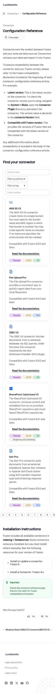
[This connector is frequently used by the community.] (15, 260)
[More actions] (51, 5)
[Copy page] (11, 37)
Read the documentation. (25, 253)
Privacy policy (11, 668)
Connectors (8, 25)
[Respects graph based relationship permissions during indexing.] (22, 440)
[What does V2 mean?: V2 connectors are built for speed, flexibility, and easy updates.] (36, 260)
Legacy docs (11, 673)
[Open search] (45, 4)
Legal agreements (13, 662)
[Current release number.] (27, 260)
